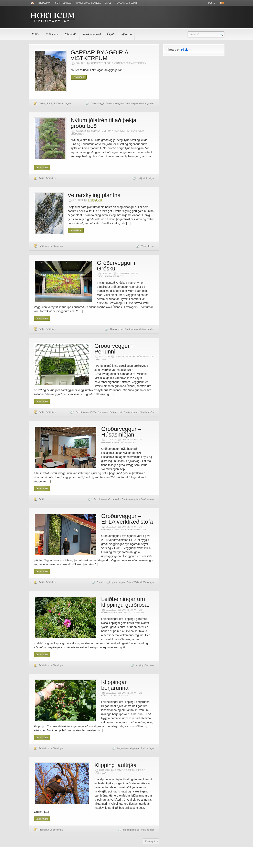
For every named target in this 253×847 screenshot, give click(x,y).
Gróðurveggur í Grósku (116, 266)
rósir (152, 665)
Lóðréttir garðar (146, 412)
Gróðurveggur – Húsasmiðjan (121, 432)
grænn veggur (118, 582)
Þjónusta (126, 34)
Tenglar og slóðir (126, 3)
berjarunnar (123, 748)
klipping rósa (142, 665)
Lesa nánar (79, 77)
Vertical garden (146, 103)
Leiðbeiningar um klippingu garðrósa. (125, 602)
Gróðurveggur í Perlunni (113, 349)
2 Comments (95, 200)
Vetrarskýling (147, 246)
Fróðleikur (44, 3)
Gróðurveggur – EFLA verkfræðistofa (127, 519)
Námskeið (70, 34)
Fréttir (36, 34)
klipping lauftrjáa (131, 829)
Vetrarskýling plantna (94, 195)
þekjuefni (142, 178)
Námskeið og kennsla (88, 3)
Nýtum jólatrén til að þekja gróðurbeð (103, 123)
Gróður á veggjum (115, 103)
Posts (211, 3)
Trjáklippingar (147, 748)
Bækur (42, 103)
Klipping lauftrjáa (115, 765)
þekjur (151, 178)
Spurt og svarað (91, 34)
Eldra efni (150, 841)
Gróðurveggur (130, 412)
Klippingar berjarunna (114, 685)
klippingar (134, 748)
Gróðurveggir (131, 103)
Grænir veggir (97, 103)
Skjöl (108, 3)
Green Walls (114, 499)
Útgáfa (111, 34)
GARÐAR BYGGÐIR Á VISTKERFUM (99, 55)
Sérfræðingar (63, 3)
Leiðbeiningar (56, 246)
